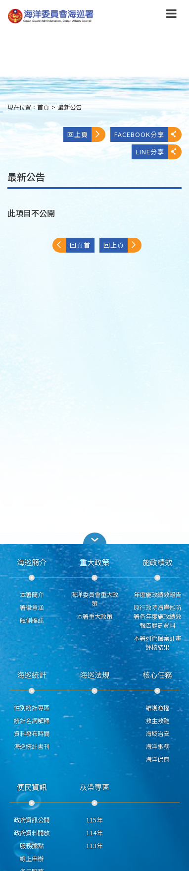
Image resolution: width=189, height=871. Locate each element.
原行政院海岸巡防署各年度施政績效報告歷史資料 (157, 616)
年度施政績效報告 (157, 594)
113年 (94, 845)
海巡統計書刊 (31, 746)
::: (1, 111)
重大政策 (94, 561)
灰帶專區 (94, 786)
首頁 (43, 107)
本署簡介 (32, 594)
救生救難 (157, 720)
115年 (94, 819)
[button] (94, 538)
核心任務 (157, 674)
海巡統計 (32, 674)
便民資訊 (32, 786)
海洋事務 (157, 746)
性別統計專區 (31, 707)
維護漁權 (157, 707)
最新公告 (70, 107)
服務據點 (32, 845)
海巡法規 (94, 674)
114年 (94, 832)
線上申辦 (32, 858)
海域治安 (157, 733)
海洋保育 (157, 759)
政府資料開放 (31, 832)
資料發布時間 (31, 733)
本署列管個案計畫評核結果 (157, 643)
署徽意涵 (32, 607)
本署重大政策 (94, 616)
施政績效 (157, 561)
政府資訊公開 (31, 819)
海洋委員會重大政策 (94, 599)
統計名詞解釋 (31, 720)
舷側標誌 (32, 620)
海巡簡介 (32, 561)
